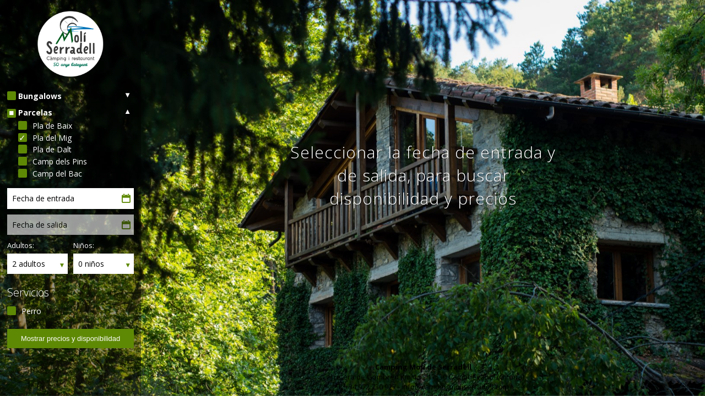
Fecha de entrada (43, 198)
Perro (31, 311)
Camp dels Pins (59, 161)
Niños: (83, 245)
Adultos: (20, 245)
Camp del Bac (57, 173)
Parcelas (35, 112)
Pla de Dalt (52, 149)
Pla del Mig (52, 138)
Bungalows (40, 96)
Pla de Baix (52, 125)
